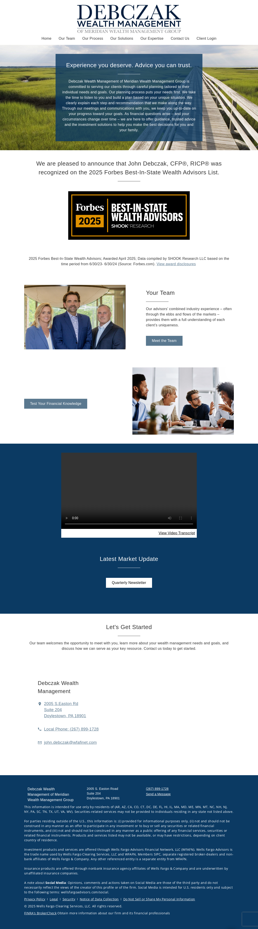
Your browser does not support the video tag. (129, 491)
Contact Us (180, 38)
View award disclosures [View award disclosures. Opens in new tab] (176, 264)
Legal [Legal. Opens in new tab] (54, 899)
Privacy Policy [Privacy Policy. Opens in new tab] (34, 899)
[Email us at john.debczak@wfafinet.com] (70, 742)
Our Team (67, 38)
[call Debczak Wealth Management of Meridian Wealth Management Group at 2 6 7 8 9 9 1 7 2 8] (71, 729)
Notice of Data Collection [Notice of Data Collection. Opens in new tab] (99, 899)
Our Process (92, 38)
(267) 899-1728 (157, 789)
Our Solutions (121, 38)
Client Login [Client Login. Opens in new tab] (206, 38)
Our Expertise (152, 38)
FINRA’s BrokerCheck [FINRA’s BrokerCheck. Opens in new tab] (40, 913)
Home (47, 38)
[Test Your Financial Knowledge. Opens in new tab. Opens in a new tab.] (55, 404)
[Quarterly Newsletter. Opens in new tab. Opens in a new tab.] (129, 583)
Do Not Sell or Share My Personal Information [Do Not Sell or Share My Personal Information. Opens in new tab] (159, 899)
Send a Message (158, 794)
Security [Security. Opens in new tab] (69, 899)
